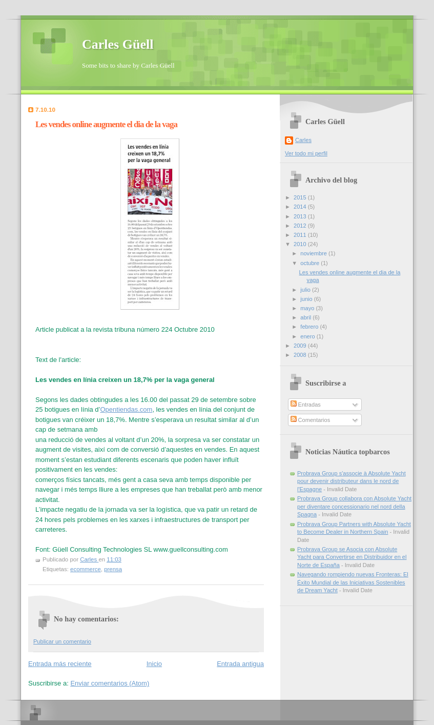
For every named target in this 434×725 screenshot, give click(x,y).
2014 (301, 207)
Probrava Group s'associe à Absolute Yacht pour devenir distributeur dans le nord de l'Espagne (351, 481)
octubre (310, 263)
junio (307, 299)
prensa (113, 569)
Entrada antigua (240, 664)
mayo (308, 308)
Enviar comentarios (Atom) (109, 683)
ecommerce (85, 569)
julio (306, 290)
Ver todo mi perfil (306, 153)
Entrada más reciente (60, 664)
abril (306, 317)
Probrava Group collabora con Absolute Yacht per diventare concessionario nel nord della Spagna (354, 506)
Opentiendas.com (126, 409)
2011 (301, 235)
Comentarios (310, 420)
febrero (310, 327)
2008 (301, 355)
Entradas (306, 404)
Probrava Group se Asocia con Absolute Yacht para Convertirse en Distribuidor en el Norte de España (351, 557)
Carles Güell (117, 44)
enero (308, 336)
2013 (301, 216)
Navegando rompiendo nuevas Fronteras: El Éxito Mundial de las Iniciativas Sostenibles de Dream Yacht (352, 582)
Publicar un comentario (62, 641)
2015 (301, 197)
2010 (301, 244)
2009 (301, 346)
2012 (301, 226)
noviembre (314, 253)
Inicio (154, 664)
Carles (303, 140)
